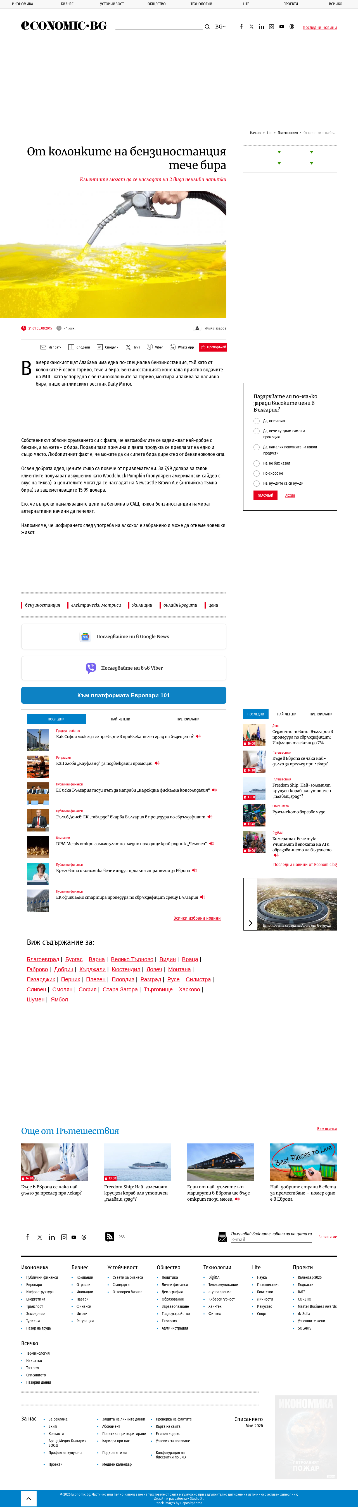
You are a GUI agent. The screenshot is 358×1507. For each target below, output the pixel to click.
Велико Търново (132, 959)
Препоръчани (188, 719)
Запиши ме (328, 1237)
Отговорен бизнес (127, 1292)
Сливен (36, 989)
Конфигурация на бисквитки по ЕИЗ (171, 1455)
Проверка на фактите (174, 1419)
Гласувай (265, 495)
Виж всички (327, 1129)
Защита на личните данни (123, 1419)
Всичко (335, 4)
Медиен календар (117, 1464)
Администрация (175, 1328)
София (88, 989)
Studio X (196, 1498)
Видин (168, 959)
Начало (255, 133)
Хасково (189, 989)
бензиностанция (42, 605)
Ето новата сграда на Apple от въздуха (297, 925)
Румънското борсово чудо (298, 811)
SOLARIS (304, 1328)
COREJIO (304, 1299)
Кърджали (92, 969)
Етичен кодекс (168, 1433)
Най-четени (120, 719)
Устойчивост (112, 4)
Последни (56, 719)
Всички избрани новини (197, 918)
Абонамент (111, 1426)
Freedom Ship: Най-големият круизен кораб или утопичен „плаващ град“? (301, 791)
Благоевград (43, 959)
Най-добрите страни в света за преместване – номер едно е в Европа (303, 1193)
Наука (262, 1277)
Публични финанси (69, 784)
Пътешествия (288, 133)
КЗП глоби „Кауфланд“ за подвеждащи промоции (108, 763)
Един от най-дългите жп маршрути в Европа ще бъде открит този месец (218, 1193)
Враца (190, 959)
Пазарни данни (38, 1382)
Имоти (82, 1313)
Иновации (85, 1292)
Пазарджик (41, 979)
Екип (53, 1426)
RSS (115, 1237)
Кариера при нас (116, 1441)
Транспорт (34, 1306)
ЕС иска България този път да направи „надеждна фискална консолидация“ (136, 790)
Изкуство (264, 1306)
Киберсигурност (221, 1299)
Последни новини (320, 27)
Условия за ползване (173, 1441)
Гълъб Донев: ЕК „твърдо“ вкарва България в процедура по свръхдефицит (134, 816)
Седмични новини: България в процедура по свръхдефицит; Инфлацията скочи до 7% (302, 737)
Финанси (84, 1306)
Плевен (96, 979)
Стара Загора (120, 989)
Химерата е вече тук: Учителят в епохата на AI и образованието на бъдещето (301, 847)
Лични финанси (175, 1284)
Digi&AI (277, 833)
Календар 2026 (310, 1277)
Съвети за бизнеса (128, 1277)
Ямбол (59, 999)
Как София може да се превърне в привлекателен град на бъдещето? (128, 736)
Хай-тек (215, 1306)
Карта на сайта (168, 1426)
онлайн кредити (180, 605)
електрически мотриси (96, 605)
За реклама (58, 1419)
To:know (32, 1368)
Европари (34, 1284)
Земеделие (35, 1313)
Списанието (280, 806)
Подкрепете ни (114, 1452)
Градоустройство (68, 731)
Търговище (158, 989)
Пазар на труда (38, 1328)
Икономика (22, 4)
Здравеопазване (175, 1306)
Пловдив (123, 979)
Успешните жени (311, 1321)
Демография (172, 1292)
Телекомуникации (223, 1284)
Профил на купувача (65, 1452)
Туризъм (33, 1321)
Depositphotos (191, 1503)
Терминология (38, 1353)
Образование (173, 1299)
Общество (157, 4)
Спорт (262, 1313)
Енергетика (35, 1299)
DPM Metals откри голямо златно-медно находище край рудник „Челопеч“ (135, 843)
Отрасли (84, 1284)
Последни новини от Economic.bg (305, 864)
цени (213, 605)
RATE (301, 1292)
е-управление (219, 1292)
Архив (290, 495)
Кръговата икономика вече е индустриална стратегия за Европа (126, 870)
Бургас (74, 959)
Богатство (265, 1292)
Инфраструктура (40, 1292)
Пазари (83, 1299)
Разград (151, 979)
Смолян (62, 989)
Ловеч (154, 969)
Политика (170, 1277)
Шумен (36, 999)
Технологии (201, 4)
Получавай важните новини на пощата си (271, 1234)
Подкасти (306, 1284)
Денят (276, 726)
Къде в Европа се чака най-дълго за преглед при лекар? (300, 761)
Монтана (179, 969)
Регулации (63, 757)
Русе (173, 979)
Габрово (37, 969)
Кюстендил (126, 969)
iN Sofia (304, 1313)
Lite (246, 4)
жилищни (142, 605)
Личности (265, 1299)
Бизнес (67, 4)
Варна (97, 959)
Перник (70, 979)
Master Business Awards (317, 1306)
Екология (169, 1321)
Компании (63, 838)
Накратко (34, 1360)
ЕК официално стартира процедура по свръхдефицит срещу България (130, 897)
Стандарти (121, 1284)
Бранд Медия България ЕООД (67, 1443)
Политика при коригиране (124, 1433)
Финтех (214, 1313)
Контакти (56, 1433)
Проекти (290, 4)
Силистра (198, 979)
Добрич (63, 969)
